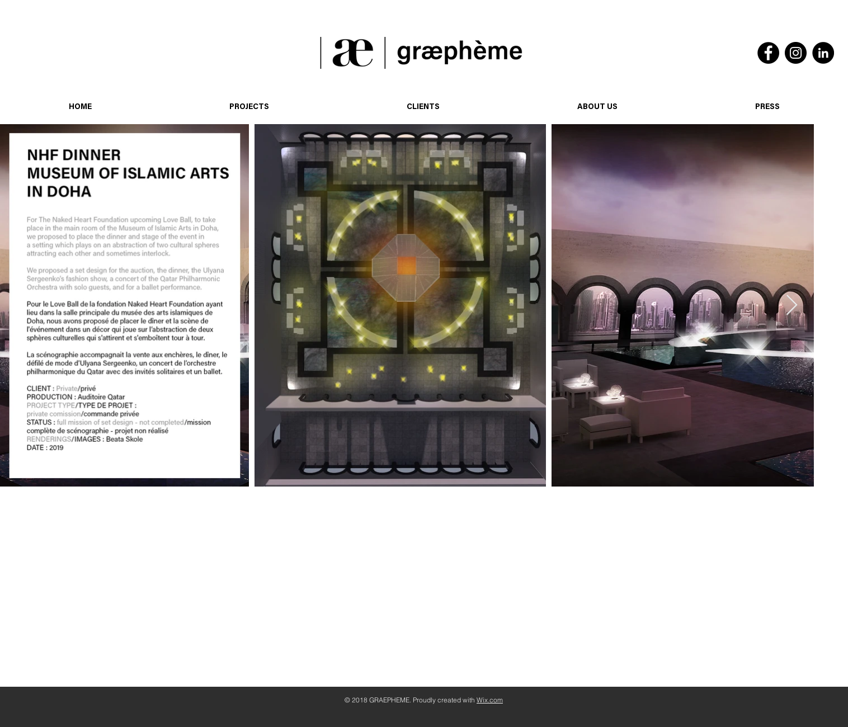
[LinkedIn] (823, 53)
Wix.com (490, 700)
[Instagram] (796, 53)
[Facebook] (768, 53)
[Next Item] (791, 306)
